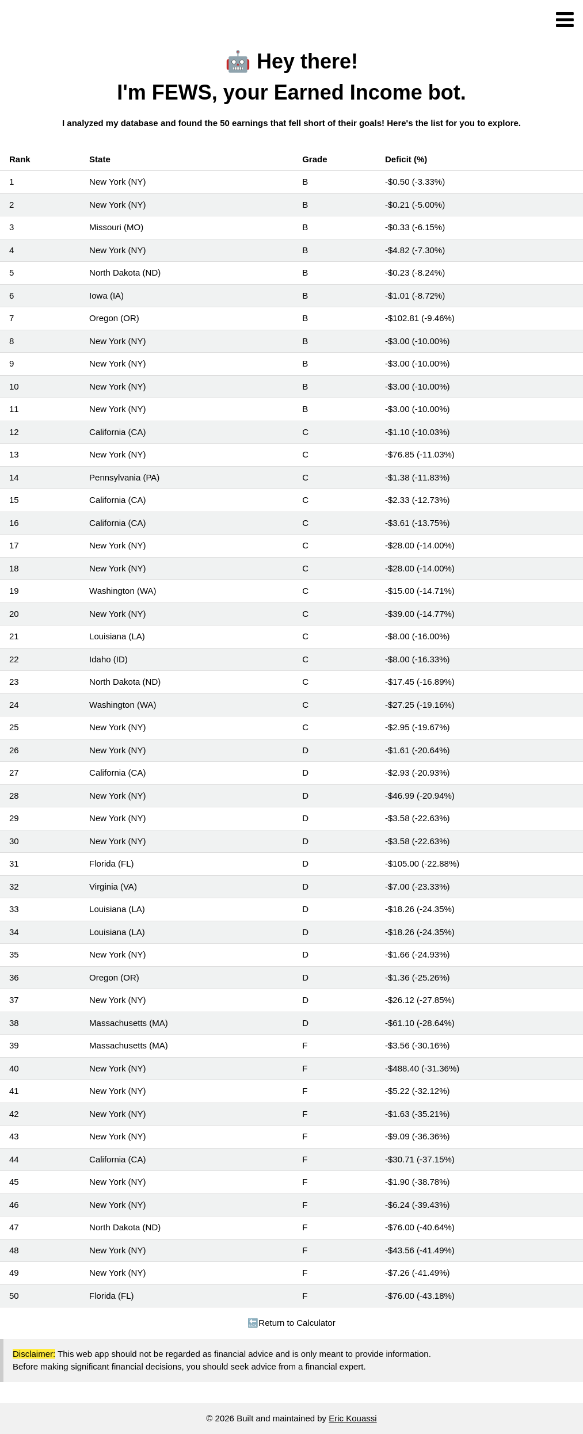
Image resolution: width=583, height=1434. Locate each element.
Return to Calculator (291, 1323)
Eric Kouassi (352, 1418)
